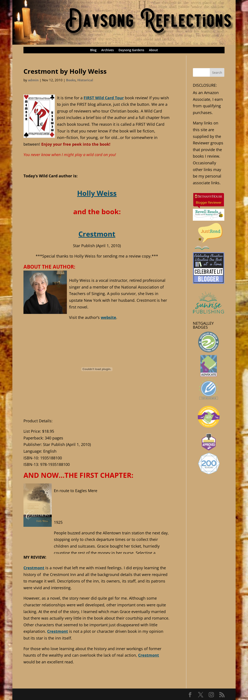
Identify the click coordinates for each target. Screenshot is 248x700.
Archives (107, 50)
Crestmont (96, 233)
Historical (85, 80)
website (108, 317)
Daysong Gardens (131, 50)
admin (33, 80)
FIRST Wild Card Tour (104, 97)
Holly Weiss (97, 193)
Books (71, 80)
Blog (93, 50)
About (153, 50)
